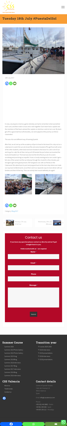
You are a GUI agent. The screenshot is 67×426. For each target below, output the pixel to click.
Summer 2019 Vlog (10, 356)
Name (33, 252)
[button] (63, 7)
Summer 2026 (9, 347)
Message (33, 285)
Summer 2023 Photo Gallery (13, 350)
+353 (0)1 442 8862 (42, 404)
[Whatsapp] (11, 83)
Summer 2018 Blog (10, 359)
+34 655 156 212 (41, 410)
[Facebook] (7, 83)
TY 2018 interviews (44, 356)
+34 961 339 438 (41, 407)
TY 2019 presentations (45, 353)
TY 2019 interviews (44, 350)
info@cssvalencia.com (47, 398)
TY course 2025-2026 (45, 347)
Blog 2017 (15, 211)
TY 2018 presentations (45, 359)
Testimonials (8, 389)
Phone (33, 274)
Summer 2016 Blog (10, 372)
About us (7, 386)
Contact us (7, 392)
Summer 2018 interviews (12, 363)
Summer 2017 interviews (12, 369)
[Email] (14, 83)
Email (33, 263)
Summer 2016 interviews (12, 375)
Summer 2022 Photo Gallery (13, 353)
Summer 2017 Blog (10, 366)
